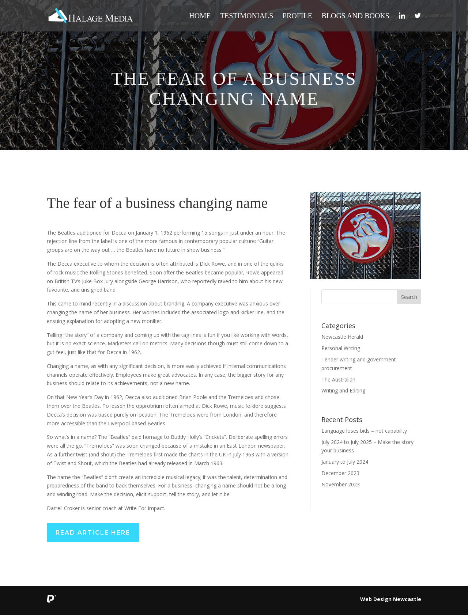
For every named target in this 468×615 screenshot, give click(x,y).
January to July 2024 (344, 461)
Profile (297, 16)
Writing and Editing (343, 390)
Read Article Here (93, 532)
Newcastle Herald (342, 336)
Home (200, 16)
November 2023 (340, 484)
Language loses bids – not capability (364, 430)
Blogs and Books (355, 16)
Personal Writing (340, 348)
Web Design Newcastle (390, 599)
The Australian (338, 379)
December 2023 (340, 473)
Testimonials (246, 16)
